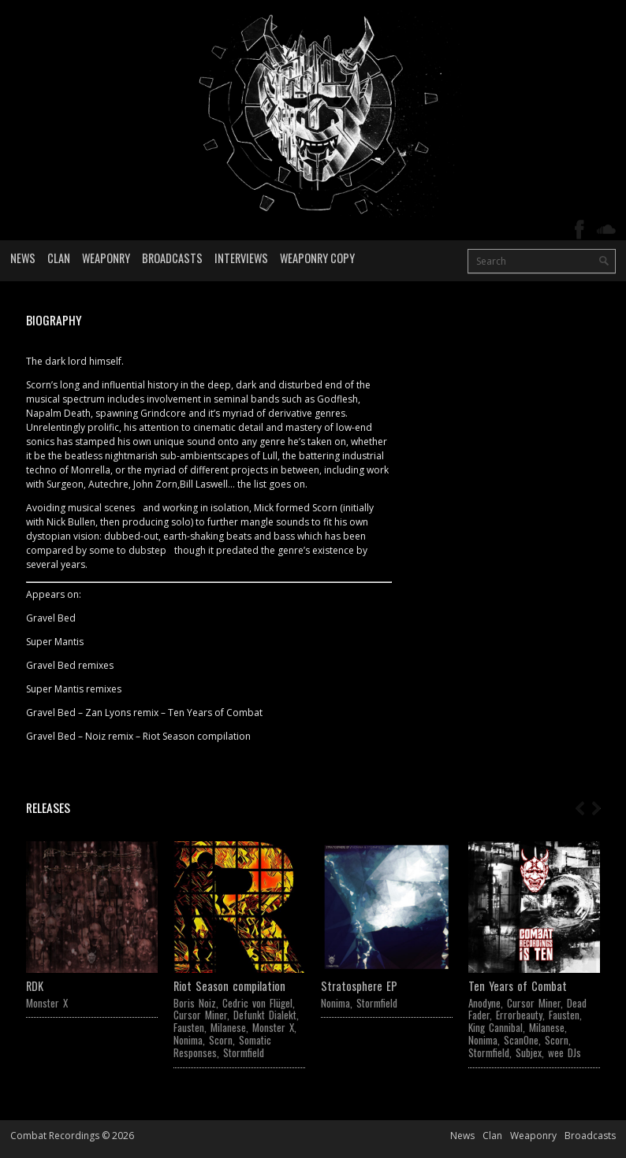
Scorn (221, 1040)
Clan (58, 258)
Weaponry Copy (317, 258)
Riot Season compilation (229, 986)
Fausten (188, 1027)
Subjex (529, 1052)
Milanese (228, 1027)
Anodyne (484, 1003)
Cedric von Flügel (257, 1003)
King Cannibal (495, 1027)
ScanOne (521, 1040)
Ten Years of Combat (517, 986)
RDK (34, 986)
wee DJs (564, 1052)
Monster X (47, 1003)
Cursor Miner (200, 1015)
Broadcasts (172, 258)
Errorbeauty (519, 1015)
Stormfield (243, 1052)
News (22, 258)
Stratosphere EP (359, 986)
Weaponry (106, 258)
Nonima (188, 1040)
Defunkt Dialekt (264, 1015)
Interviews (241, 258)
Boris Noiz (194, 1003)
